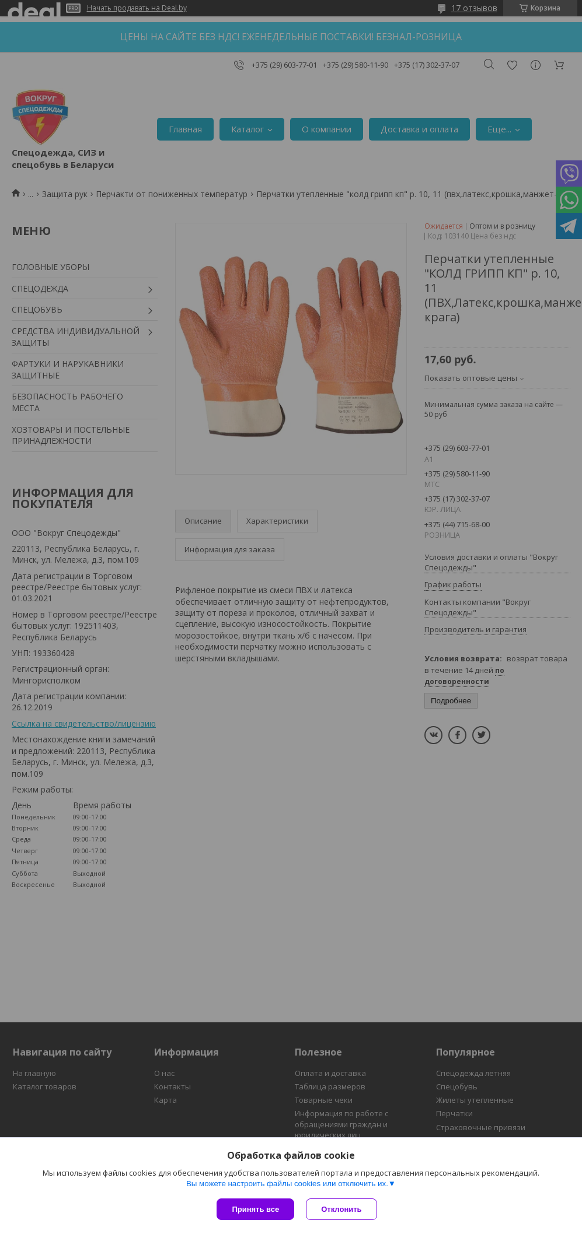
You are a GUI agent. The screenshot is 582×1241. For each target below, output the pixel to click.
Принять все (255, 1209)
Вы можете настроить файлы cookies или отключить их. (287, 1183)
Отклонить (341, 1209)
